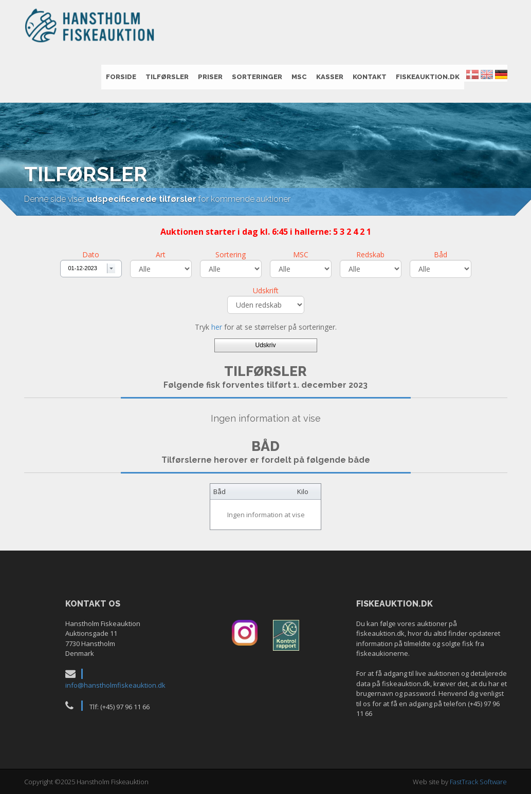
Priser (210, 77)
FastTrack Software (478, 781)
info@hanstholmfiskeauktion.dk (115, 685)
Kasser (329, 77)
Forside (121, 77)
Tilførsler (167, 77)
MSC (299, 77)
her (216, 327)
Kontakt (370, 77)
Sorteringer (257, 77)
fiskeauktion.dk (428, 77)
